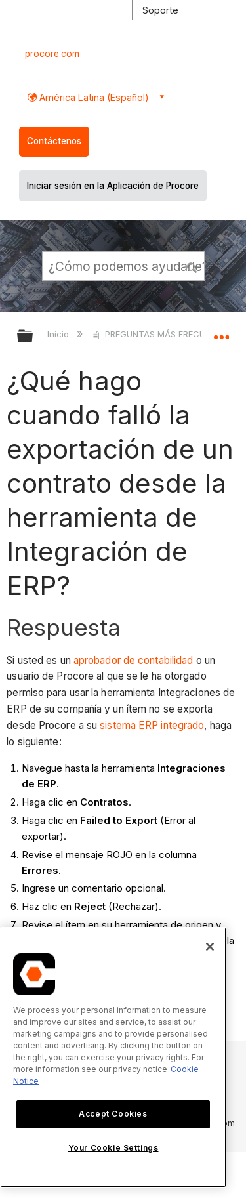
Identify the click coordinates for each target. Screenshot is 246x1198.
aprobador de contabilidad (133, 660)
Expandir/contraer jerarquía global (33, 336)
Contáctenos (54, 141)
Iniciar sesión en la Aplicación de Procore (113, 185)
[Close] (209, 946)
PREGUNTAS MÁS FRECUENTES (162, 334)
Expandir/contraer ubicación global (221, 332)
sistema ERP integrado (152, 725)
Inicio (59, 334)
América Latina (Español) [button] (93, 97)
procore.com (52, 54)
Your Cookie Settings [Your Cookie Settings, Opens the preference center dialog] (113, 1148)
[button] (192, 265)
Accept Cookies (113, 1114)
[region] (113, 1057)
